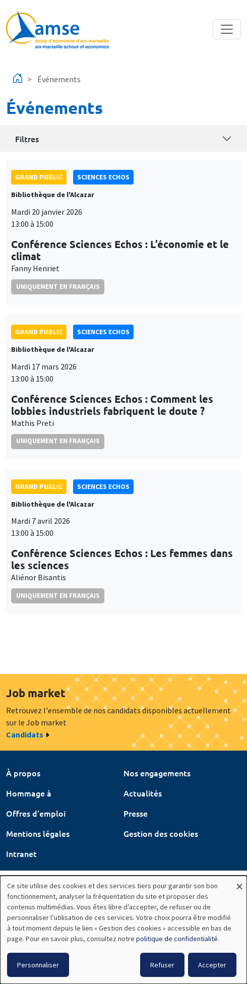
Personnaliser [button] (38, 964)
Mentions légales (38, 833)
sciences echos (103, 176)
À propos (23, 772)
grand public (39, 176)
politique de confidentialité (177, 938)
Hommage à (28, 792)
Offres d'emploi (36, 813)
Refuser (162, 964)
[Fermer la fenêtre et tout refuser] (239, 882)
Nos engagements (157, 772)
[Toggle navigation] (227, 29)
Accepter (212, 964)
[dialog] (123, 930)
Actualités (143, 792)
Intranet (21, 853)
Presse (136, 813)
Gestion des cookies (161, 833)
